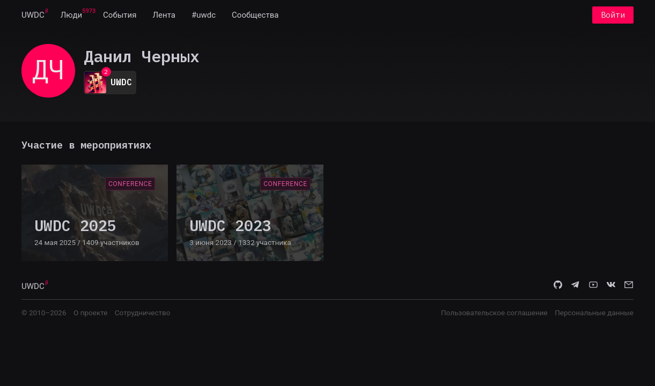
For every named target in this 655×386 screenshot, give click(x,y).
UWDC (33, 15)
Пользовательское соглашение (494, 312)
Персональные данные (594, 312)
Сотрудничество (143, 312)
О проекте (90, 312)
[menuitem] (33, 15)
